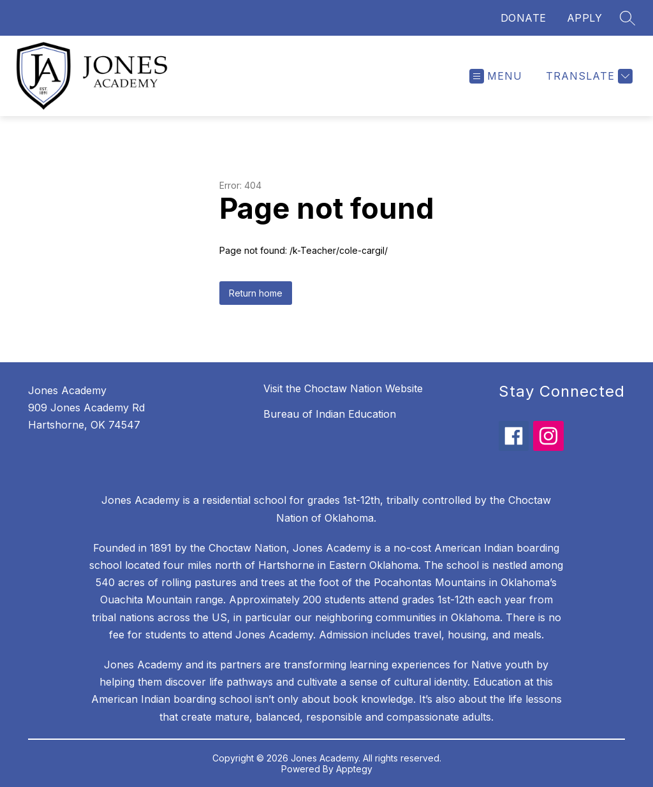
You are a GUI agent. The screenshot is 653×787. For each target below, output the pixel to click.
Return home (255, 293)
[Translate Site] (588, 76)
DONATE (524, 17)
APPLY (585, 17)
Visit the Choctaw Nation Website (343, 388)
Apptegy (354, 768)
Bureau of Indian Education (329, 414)
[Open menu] (495, 76)
